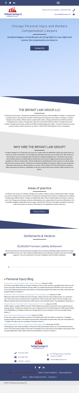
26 (60, 267)
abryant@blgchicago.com (63, 14)
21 (49, 267)
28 (64, 267)
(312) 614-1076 (66, 10)
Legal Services (65, 373)
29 (66, 267)
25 (58, 267)
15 (37, 267)
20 (47, 267)
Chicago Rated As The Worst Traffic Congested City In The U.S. (25, 304)
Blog (25, 377)
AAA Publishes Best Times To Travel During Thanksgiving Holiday (25, 324)
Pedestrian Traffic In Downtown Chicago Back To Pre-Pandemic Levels (27, 294)
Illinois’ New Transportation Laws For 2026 (17, 315)
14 (35, 267)
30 (68, 267)
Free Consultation (37, 377)
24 (55, 267)
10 (27, 267)
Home (10, 373)
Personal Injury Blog (19, 279)
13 (33, 267)
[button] (58, 3)
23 (53, 267)
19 (45, 267)
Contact (52, 377)
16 (39, 267)
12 (31, 267)
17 (41, 267)
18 (43, 267)
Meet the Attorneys (47, 373)
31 (70, 267)
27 (62, 267)
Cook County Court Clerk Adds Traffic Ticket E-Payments (22, 283)
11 (29, 267)
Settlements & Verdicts (25, 373)
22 (51, 267)
